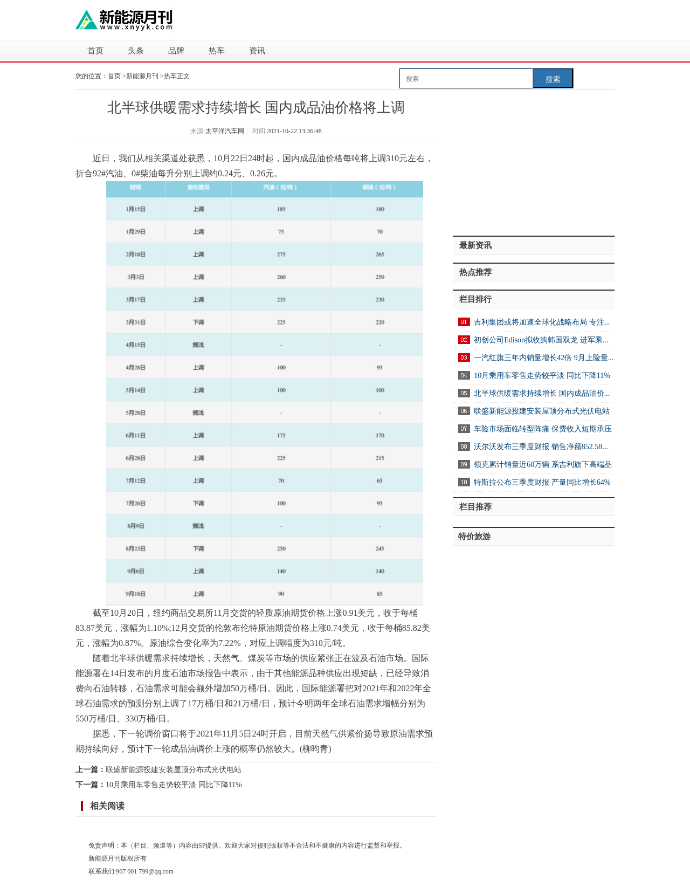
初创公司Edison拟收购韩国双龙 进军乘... (541, 340)
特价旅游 (474, 536)
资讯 (257, 50)
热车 (217, 50)
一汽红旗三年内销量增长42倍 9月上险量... (543, 358)
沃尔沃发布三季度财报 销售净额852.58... (541, 447)
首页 (95, 50)
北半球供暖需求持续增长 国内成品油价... (542, 393)
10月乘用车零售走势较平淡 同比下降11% (174, 785)
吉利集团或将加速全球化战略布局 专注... (542, 322)
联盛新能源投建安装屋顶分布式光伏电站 (174, 770)
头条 (136, 50)
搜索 (553, 79)
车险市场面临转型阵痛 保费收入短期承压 (543, 429)
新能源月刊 (143, 76)
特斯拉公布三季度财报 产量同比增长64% (542, 482)
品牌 (176, 50)
